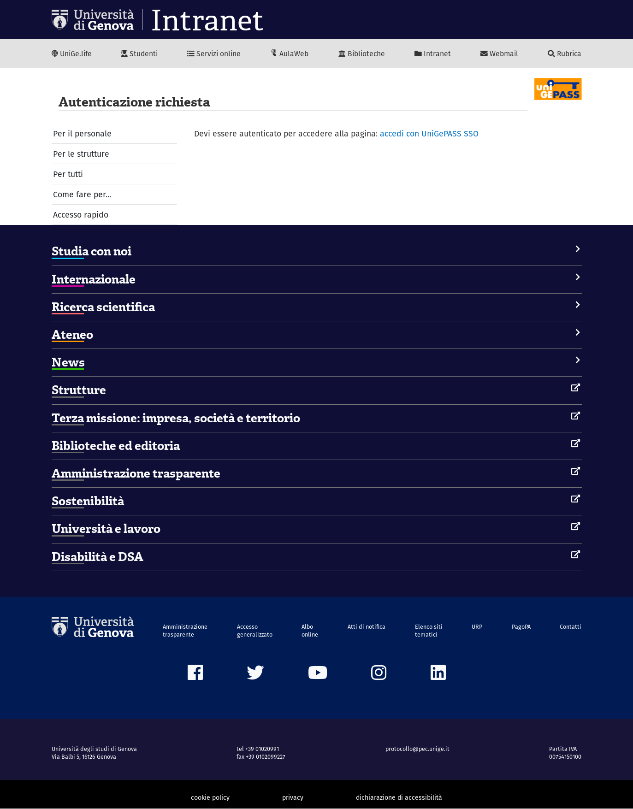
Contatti (570, 627)
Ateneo (72, 335)
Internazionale (94, 279)
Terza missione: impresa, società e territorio (176, 418)
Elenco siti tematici (429, 630)
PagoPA (521, 627)
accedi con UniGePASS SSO (430, 133)
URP (477, 627)
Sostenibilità (88, 501)
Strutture (79, 390)
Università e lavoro (106, 529)
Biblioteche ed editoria (116, 446)
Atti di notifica (367, 627)
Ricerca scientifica (103, 307)
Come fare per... (82, 195)
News (68, 363)
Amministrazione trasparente (136, 474)
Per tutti (68, 174)
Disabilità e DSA (97, 557)
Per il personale (82, 133)
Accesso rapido (81, 215)
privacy (292, 798)
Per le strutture (81, 153)
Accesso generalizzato (255, 630)
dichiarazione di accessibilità (399, 798)
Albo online (310, 630)
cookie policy (210, 798)
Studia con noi (91, 252)
